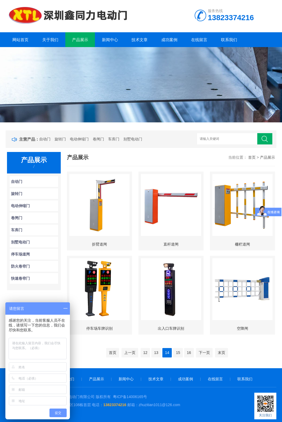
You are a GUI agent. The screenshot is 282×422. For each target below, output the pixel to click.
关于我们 (50, 39)
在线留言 (199, 39)
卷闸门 (98, 139)
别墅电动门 (132, 139)
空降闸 (242, 328)
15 (178, 352)
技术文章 (139, 39)
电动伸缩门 (79, 139)
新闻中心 (110, 39)
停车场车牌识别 (99, 328)
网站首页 (20, 39)
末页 (221, 352)
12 (145, 352)
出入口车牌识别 (171, 328)
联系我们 (229, 39)
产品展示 (80, 39)
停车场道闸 (20, 254)
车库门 (113, 139)
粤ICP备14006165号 (130, 397)
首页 (252, 157)
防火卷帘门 (20, 266)
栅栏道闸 (242, 244)
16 (189, 352)
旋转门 (60, 139)
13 (156, 352)
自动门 (45, 139)
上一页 (129, 352)
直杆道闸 (171, 244)
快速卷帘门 (20, 278)
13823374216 (115, 405)
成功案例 (169, 39)
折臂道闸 (99, 244)
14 (167, 352)
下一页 (204, 352)
